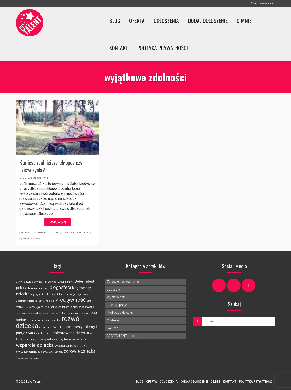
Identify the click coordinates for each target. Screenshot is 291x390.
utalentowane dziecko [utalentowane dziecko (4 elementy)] (70, 333)
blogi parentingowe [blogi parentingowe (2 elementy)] (38, 288)
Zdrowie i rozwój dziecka (34, 232)
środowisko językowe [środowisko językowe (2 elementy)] (27, 358)
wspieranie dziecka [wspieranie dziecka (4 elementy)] (71, 345)
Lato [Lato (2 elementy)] (89, 300)
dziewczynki (68, 232)
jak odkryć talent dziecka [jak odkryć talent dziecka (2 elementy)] (59, 294)
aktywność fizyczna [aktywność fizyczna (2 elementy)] (55, 281)
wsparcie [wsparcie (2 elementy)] (81, 339)
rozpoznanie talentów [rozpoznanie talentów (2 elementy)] (49, 320)
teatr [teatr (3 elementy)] (29, 333)
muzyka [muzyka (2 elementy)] (45, 307)
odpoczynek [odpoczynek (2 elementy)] (41, 313)
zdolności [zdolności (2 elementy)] (43, 352)
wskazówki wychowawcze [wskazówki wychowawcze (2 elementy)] (61, 339)
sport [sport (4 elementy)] (67, 326)
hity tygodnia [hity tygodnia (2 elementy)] (37, 294)
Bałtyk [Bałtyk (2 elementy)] (70, 281)
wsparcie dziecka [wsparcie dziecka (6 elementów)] (35, 345)
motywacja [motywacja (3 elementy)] (32, 307)
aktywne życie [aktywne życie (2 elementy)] (23, 281)
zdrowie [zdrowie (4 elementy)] (56, 351)
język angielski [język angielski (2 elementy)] (46, 300)
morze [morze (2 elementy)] (19, 307)
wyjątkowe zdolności (29, 238)
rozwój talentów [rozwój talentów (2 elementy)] (47, 327)
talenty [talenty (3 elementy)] (78, 327)
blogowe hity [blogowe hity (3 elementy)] (81, 288)
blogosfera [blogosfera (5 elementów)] (60, 287)
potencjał (80, 232)
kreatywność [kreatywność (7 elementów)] (70, 300)
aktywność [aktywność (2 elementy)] (38, 281)
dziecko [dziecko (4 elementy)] (23, 293)
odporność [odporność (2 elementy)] (54, 313)
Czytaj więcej (57, 222)
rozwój (89, 232)
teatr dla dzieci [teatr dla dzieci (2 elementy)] (42, 333)
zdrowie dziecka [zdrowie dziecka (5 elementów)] (79, 351)
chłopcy (57, 232)
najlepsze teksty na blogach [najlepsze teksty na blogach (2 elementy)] (65, 307)
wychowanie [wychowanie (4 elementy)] (26, 351)
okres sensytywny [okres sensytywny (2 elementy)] (70, 313)
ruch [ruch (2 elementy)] (59, 327)
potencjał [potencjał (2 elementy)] (32, 320)
